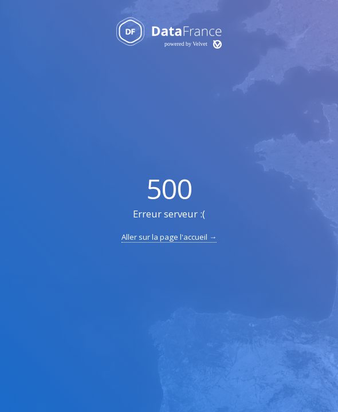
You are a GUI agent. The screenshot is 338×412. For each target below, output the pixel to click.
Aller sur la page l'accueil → (169, 237)
